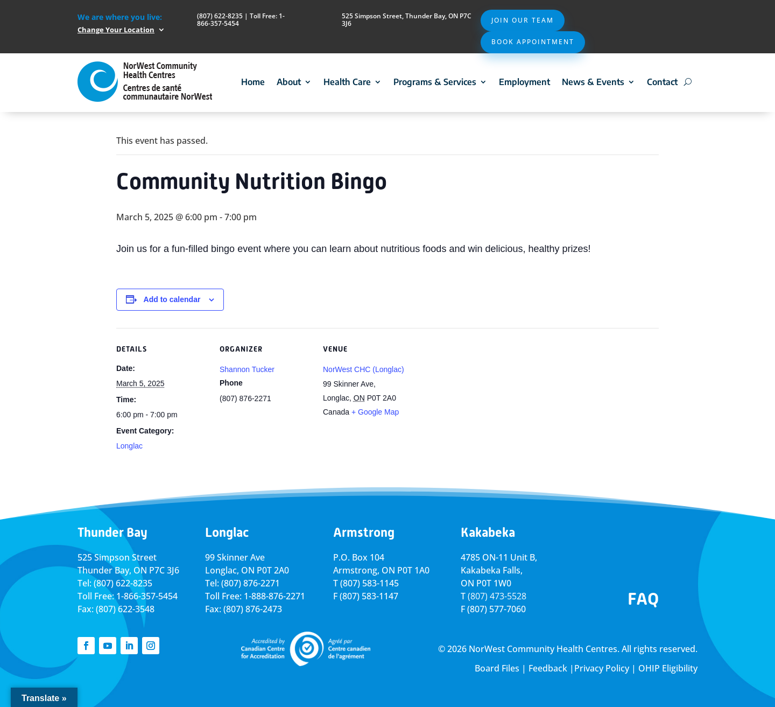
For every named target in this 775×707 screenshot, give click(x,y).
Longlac (129, 446)
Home (253, 81)
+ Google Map (375, 412)
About (289, 81)
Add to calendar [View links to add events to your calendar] (172, 299)
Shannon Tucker (247, 369)
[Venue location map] (483, 402)
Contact (662, 81)
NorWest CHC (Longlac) (363, 369)
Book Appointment (532, 41)
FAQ (643, 599)
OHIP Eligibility (668, 668)
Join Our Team (522, 20)
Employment (524, 81)
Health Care (347, 81)
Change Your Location (116, 29)
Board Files (497, 668)
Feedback (548, 668)
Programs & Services (434, 81)
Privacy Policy (601, 668)
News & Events (593, 81)
